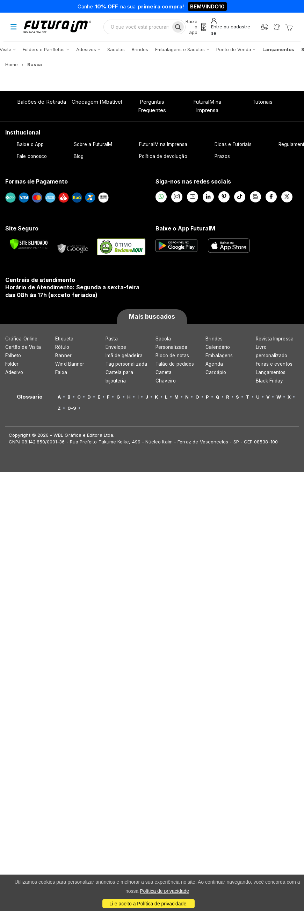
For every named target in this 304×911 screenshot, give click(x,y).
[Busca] (178, 27)
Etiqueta (64, 338)
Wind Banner (69, 364)
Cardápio (215, 372)
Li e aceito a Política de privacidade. (148, 903)
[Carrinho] (289, 26)
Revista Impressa (275, 338)
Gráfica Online (21, 338)
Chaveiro (165, 381)
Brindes (213, 338)
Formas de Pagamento (36, 181)
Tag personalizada (126, 364)
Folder (12, 364)
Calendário (217, 347)
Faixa (61, 372)
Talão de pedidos (174, 364)
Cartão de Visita (23, 347)
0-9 (71, 408)
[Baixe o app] (197, 27)
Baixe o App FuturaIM (185, 228)
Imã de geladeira (124, 355)
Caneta (163, 372)
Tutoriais (262, 101)
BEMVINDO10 (207, 6)
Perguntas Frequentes (152, 105)
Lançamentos (271, 372)
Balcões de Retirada (41, 101)
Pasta (112, 338)
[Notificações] (277, 27)
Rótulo (62, 347)
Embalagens (219, 355)
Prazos (222, 156)
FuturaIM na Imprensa (207, 105)
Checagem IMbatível (97, 101)
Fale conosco (32, 156)
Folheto (13, 355)
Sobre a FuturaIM (93, 144)
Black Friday (269, 381)
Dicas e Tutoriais (233, 144)
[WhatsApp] (265, 27)
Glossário (30, 397)
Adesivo (14, 372)
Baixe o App (30, 144)
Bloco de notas (172, 355)
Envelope (116, 347)
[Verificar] (29, 244)
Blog (79, 156)
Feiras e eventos (274, 364)
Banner (63, 355)
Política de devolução (163, 156)
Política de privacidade (164, 891)
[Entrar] (233, 27)
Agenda (214, 364)
